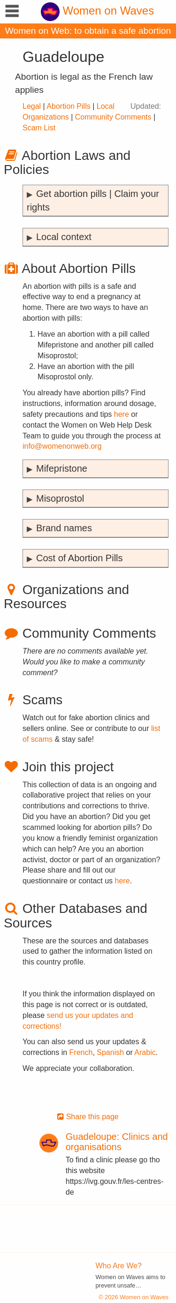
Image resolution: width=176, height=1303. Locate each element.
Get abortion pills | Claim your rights (93, 200)
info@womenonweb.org (62, 446)
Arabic (144, 1052)
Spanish (110, 1052)
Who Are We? (119, 1266)
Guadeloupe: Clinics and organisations (117, 1141)
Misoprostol (60, 498)
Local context (64, 237)
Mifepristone (61, 468)
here (121, 414)
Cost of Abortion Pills (79, 558)
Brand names (64, 528)
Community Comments (113, 117)
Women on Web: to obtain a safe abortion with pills (88, 32)
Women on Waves (97, 10)
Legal (32, 106)
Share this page (88, 1117)
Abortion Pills (68, 106)
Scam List (39, 128)
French (81, 1052)
